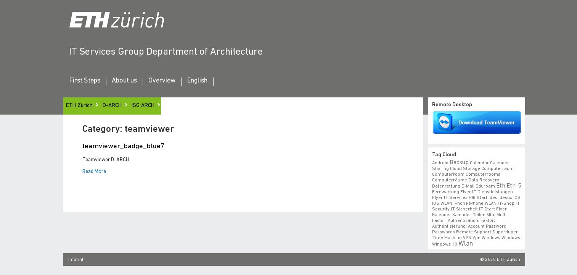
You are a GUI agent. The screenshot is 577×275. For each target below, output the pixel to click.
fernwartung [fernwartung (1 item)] (445, 192)
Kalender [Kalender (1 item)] (441, 215)
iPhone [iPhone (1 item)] (460, 203)
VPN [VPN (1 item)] (467, 238)
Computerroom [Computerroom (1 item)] (448, 174)
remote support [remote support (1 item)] (473, 232)
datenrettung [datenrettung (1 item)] (446, 186)
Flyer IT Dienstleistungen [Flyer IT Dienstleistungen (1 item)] (486, 192)
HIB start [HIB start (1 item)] (478, 198)
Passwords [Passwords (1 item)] (443, 232)
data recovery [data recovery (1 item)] (483, 180)
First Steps (84, 81)
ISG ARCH (143, 105)
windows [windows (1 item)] (510, 238)
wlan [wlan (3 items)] (465, 243)
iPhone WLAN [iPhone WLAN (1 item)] (483, 203)
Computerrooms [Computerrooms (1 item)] (483, 174)
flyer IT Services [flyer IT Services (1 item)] (450, 198)
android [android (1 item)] (440, 163)
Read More (94, 172)
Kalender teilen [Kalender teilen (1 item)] (468, 215)
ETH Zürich (79, 105)
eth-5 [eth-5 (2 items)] (513, 186)
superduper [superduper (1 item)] (505, 232)
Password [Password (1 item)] (496, 226)
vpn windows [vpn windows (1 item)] (486, 238)
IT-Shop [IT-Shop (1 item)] (506, 203)
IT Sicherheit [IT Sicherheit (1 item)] (464, 209)
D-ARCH (112, 105)
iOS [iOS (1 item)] (517, 198)
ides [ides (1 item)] (493, 198)
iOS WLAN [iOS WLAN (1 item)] (442, 203)
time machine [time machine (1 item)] (447, 238)
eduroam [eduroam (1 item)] (485, 186)
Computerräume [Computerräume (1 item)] (449, 180)
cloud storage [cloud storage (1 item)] (465, 169)
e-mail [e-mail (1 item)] (467, 186)
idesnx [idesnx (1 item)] (505, 198)
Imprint (76, 259)
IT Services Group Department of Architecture (166, 52)
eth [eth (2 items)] (500, 186)
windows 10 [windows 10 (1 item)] (444, 244)
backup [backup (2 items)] (459, 163)
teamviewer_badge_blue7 (123, 146)
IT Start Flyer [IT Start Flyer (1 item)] (493, 209)
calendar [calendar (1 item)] (479, 163)
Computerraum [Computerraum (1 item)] (497, 169)
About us (124, 81)
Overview (161, 81)
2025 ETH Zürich (502, 259)
